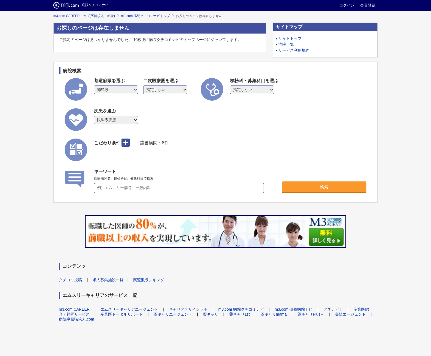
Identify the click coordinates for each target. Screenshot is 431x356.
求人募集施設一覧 (108, 280)
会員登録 (367, 5)
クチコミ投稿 (70, 280)
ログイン (347, 5)
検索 (324, 186)
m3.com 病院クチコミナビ (241, 309)
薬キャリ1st (239, 314)
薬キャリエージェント (173, 314)
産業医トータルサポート (121, 314)
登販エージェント (350, 314)
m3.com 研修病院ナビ (294, 309)
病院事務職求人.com (76, 319)
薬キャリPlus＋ (310, 314)
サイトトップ (290, 38)
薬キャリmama (274, 314)
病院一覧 (286, 44)
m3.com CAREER (74, 309)
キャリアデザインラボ (188, 309)
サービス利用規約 (293, 50)
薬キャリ (210, 314)
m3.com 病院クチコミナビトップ (145, 16)
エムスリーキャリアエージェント (129, 309)
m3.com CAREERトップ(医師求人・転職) (84, 16)
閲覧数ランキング (148, 280)
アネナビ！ (333, 309)
